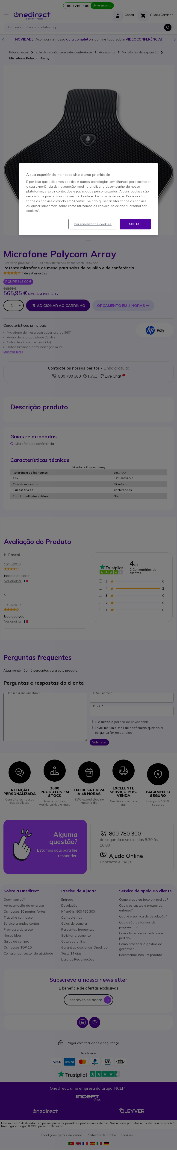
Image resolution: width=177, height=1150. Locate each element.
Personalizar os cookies (93, 224)
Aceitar (135, 224)
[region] (88, 199)
